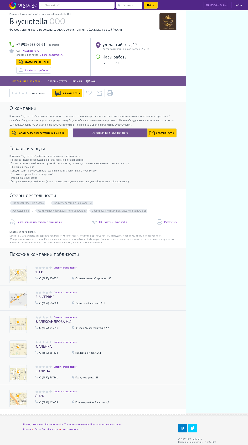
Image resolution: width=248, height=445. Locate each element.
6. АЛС (40, 396)
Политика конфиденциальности (106, 423)
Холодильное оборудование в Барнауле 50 (62, 210)
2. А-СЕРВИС (45, 296)
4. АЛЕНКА (43, 346)
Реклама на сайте (54, 423)
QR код (91, 81)
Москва (27, 428)
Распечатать (167, 222)
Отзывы (77, 81)
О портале (38, 423)
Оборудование (20, 210)
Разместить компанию (216, 4)
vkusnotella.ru (31, 50)
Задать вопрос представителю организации (35, 222)
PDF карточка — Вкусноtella (109, 222)
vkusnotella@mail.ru (51, 54)
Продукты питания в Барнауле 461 (72, 203)
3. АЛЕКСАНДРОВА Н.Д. (53, 321)
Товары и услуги (57, 81)
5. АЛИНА (42, 371)
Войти (238, 5)
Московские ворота (72, 428)
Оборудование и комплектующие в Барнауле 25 (119, 210)
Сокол (38, 428)
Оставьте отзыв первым (65, 267)
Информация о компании (25, 81)
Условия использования (76, 423)
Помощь (27, 423)
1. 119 (39, 272)
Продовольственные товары (28, 203)
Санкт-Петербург (50, 428)
